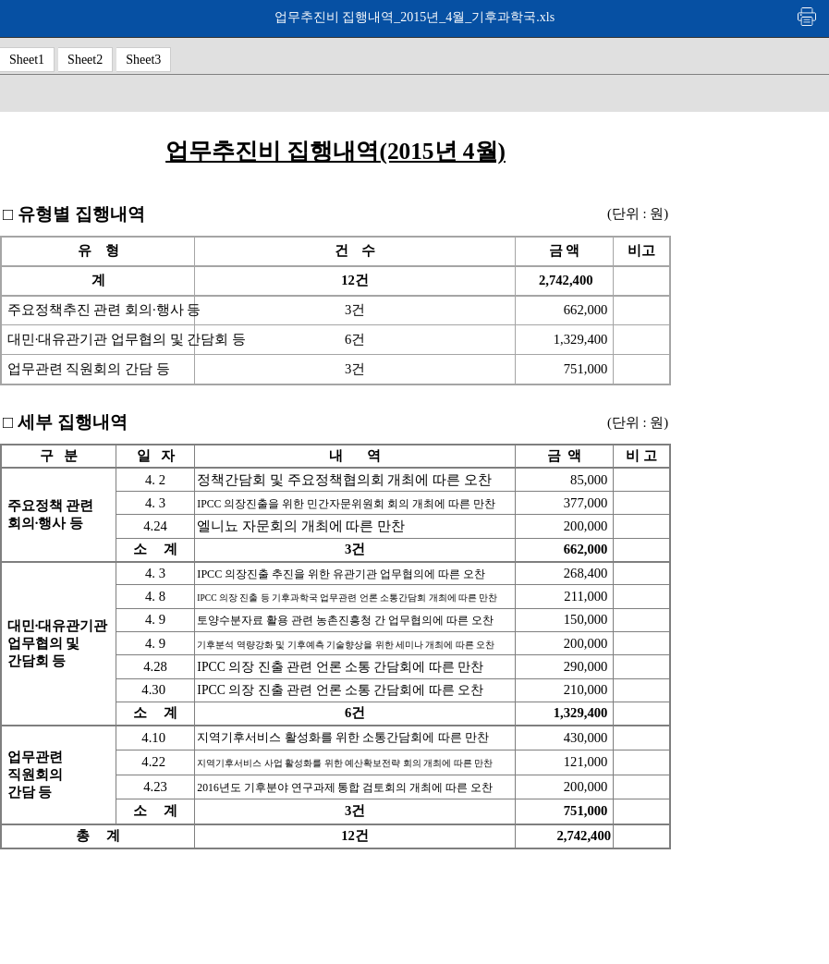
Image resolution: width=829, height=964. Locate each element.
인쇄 (808, 16)
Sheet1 (26, 60)
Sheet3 (143, 60)
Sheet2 (85, 60)
